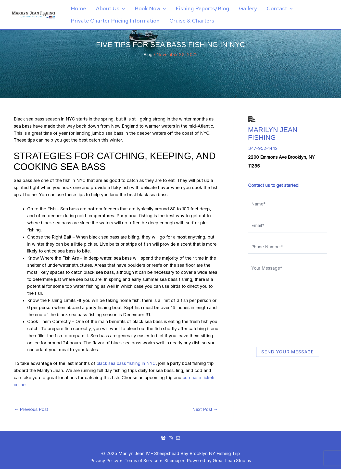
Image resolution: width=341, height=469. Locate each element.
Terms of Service (141, 460)
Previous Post (31, 409)
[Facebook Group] (163, 438)
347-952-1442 (263, 148)
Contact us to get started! (274, 185)
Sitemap (173, 460)
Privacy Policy (103, 460)
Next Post (205, 409)
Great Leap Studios (232, 460)
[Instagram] (170, 438)
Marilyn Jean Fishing (273, 133)
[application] (123, 8)
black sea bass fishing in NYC (127, 363)
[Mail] (178, 438)
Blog (147, 54)
